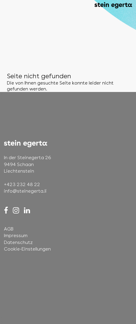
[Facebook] (6, 210)
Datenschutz (18, 242)
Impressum (15, 235)
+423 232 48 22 (22, 184)
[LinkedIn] (27, 210)
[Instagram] (16, 210)
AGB (8, 229)
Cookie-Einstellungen (27, 249)
